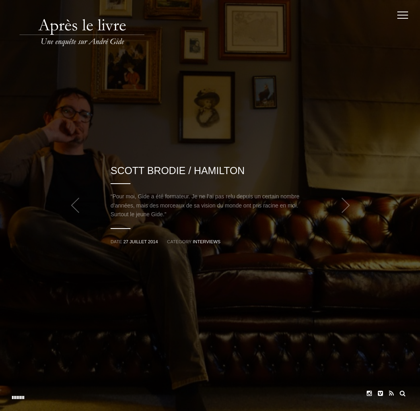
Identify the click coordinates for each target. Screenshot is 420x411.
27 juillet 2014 (140, 241)
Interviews (206, 241)
